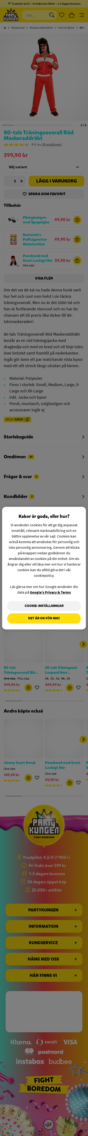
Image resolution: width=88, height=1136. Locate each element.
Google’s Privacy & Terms (50, 592)
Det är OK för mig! (44, 618)
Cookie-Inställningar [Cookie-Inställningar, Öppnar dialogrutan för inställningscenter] (44, 606)
